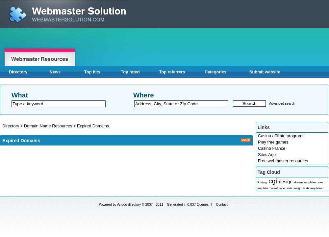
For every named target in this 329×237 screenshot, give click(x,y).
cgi (272, 181)
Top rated (130, 71)
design (286, 181)
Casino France (271, 148)
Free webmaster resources (283, 160)
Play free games (273, 142)
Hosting (261, 182)
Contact (222, 204)
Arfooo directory (129, 204)
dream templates (305, 182)
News (55, 71)
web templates (312, 188)
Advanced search (282, 103)
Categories (215, 71)
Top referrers (172, 71)
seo (320, 182)
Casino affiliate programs (281, 135)
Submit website (264, 71)
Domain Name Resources (48, 125)
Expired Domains (93, 125)
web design (294, 188)
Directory (18, 71)
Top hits (92, 71)
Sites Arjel (267, 154)
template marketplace (271, 188)
